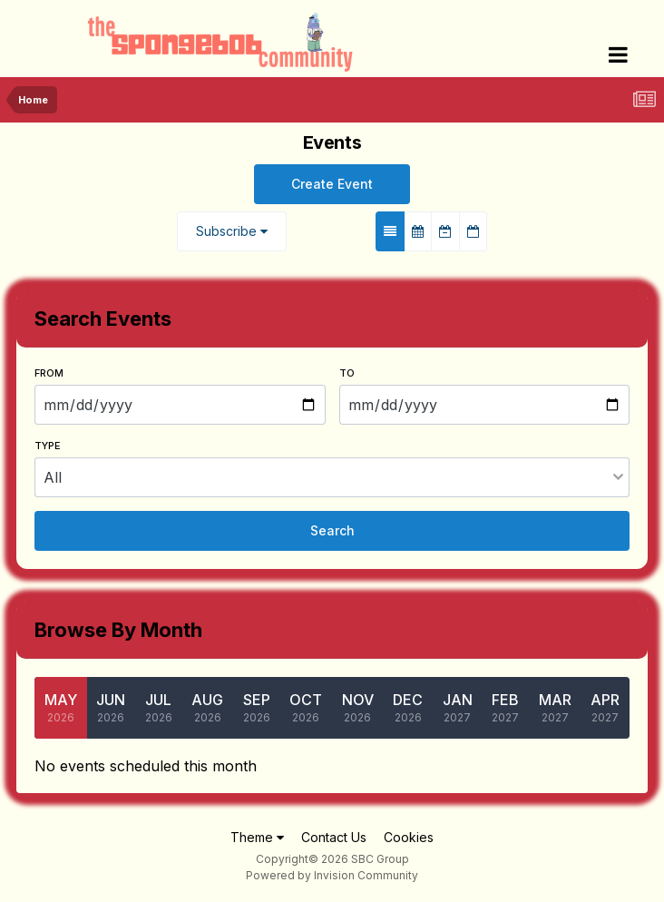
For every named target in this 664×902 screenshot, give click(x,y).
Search (332, 530)
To (347, 373)
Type (47, 445)
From (48, 373)
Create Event (332, 183)
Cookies (409, 837)
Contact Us (333, 837)
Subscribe (232, 231)
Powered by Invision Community (332, 875)
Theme (257, 837)
